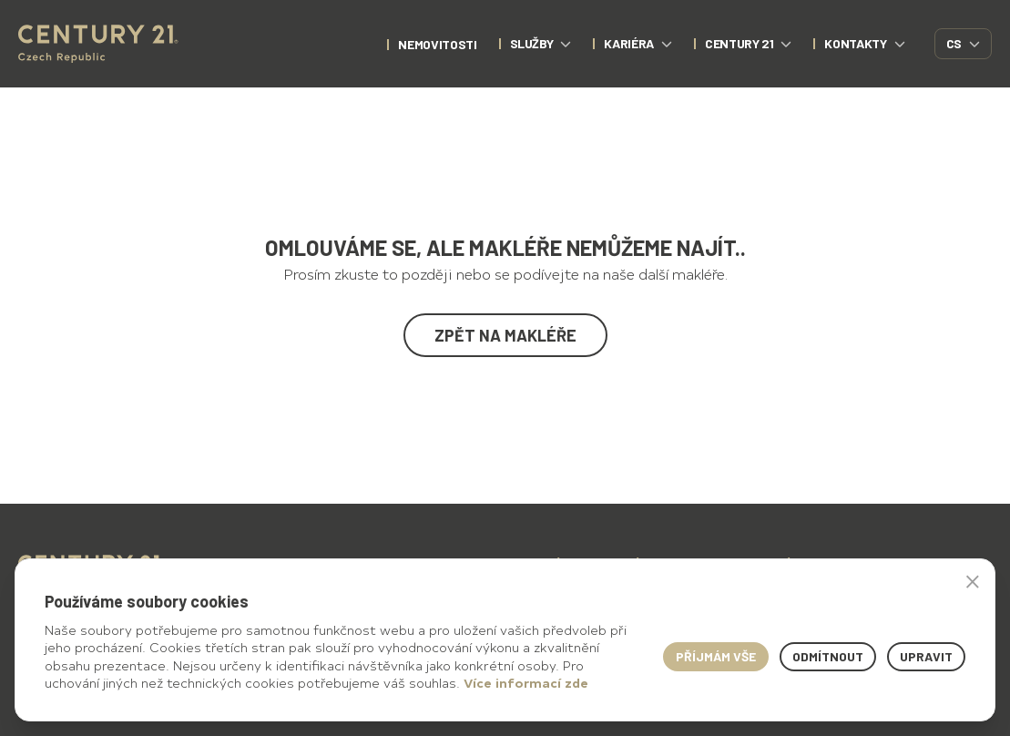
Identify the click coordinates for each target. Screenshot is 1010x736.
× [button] (972, 581)
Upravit (926, 656)
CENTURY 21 (748, 43)
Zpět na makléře (505, 335)
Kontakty (864, 43)
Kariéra (638, 43)
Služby (541, 43)
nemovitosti (437, 44)
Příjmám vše (716, 656)
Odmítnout (827, 656)
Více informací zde (526, 682)
